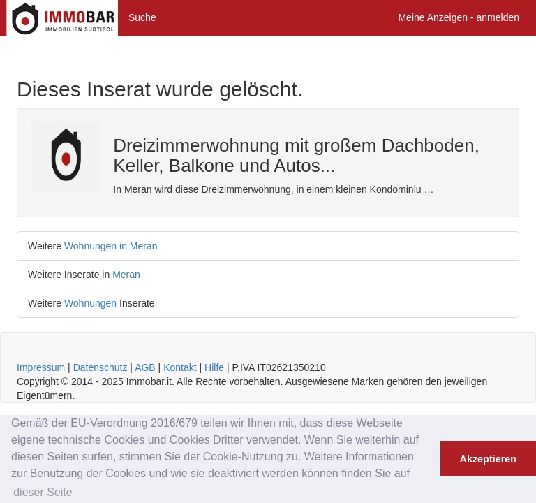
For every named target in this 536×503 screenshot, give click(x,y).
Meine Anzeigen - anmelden (458, 17)
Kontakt (179, 367)
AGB (145, 367)
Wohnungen (90, 303)
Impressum (41, 367)
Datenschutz (100, 367)
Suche (142, 17)
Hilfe (214, 367)
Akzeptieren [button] (488, 459)
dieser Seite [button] (43, 492)
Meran (126, 274)
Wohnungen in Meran (111, 246)
